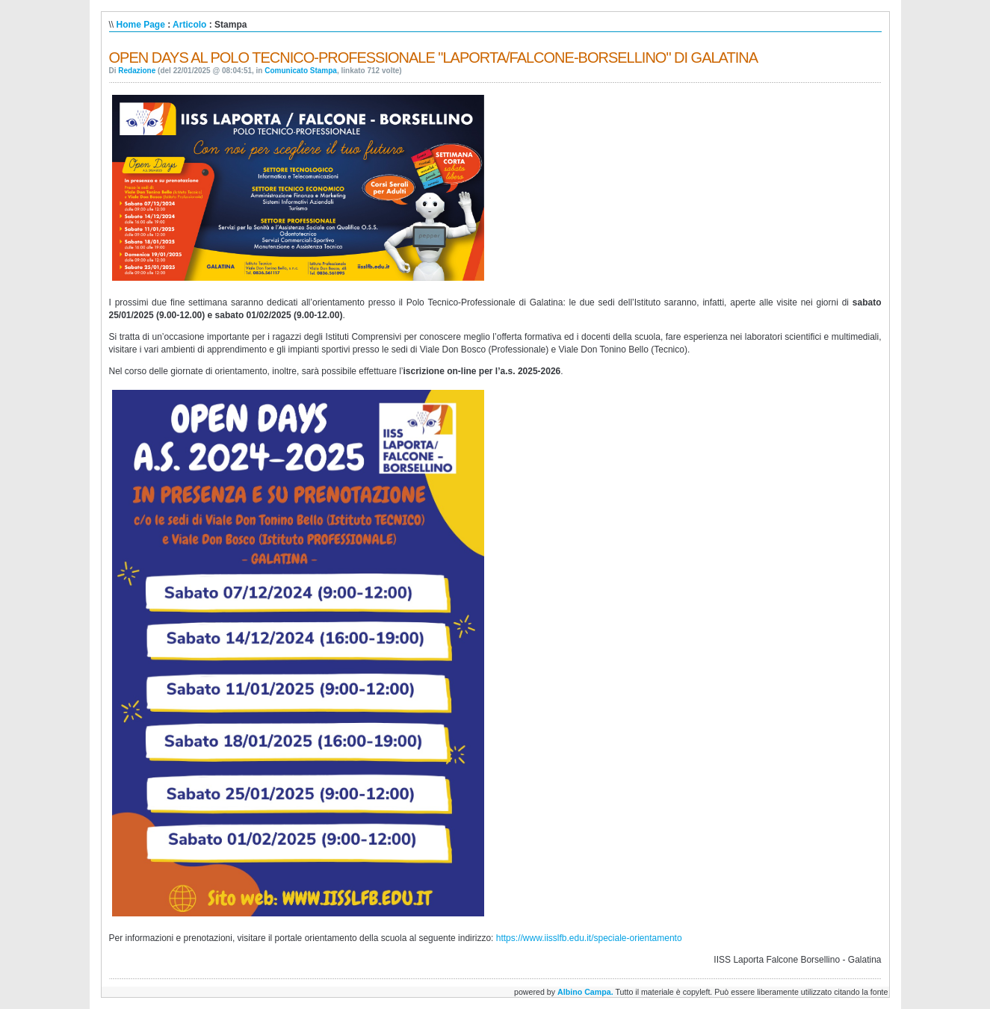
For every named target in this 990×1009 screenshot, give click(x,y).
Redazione (136, 70)
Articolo (189, 24)
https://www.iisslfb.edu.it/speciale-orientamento (589, 938)
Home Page (141, 24)
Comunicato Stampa (300, 70)
